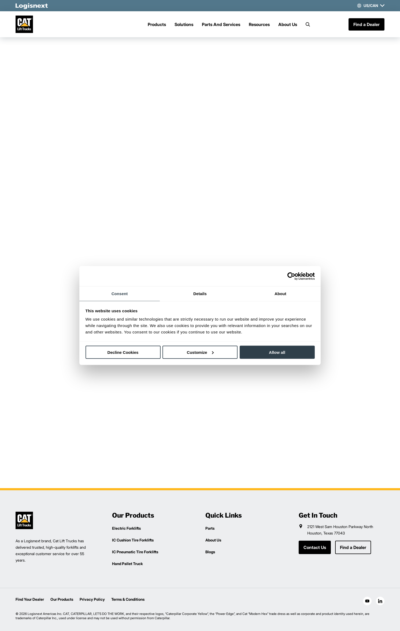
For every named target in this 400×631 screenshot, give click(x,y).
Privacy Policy (92, 599)
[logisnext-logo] (24, 520)
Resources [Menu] (259, 24)
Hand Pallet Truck (127, 563)
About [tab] (280, 293)
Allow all (277, 352)
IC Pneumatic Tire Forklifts (135, 552)
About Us (287, 24)
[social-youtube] (367, 601)
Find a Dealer (366, 24)
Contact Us (314, 547)
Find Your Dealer (30, 599)
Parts (209, 528)
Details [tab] (200, 293)
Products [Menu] (157, 24)
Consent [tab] (120, 293)
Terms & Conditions (128, 599)
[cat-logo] (24, 24)
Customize (200, 352)
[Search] (308, 24)
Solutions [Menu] (184, 24)
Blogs (210, 552)
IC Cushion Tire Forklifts (133, 540)
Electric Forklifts (126, 528)
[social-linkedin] (380, 601)
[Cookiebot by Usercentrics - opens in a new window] (291, 276)
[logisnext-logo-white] (32, 5)
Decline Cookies (123, 352)
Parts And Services (221, 24)
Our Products (61, 599)
